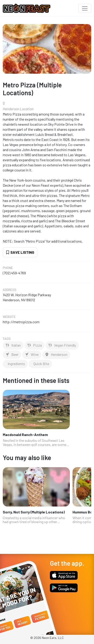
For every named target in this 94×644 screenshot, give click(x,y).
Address (9, 289)
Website (9, 316)
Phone (8, 267)
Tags (7, 338)
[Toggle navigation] (84, 8)
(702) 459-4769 (14, 273)
